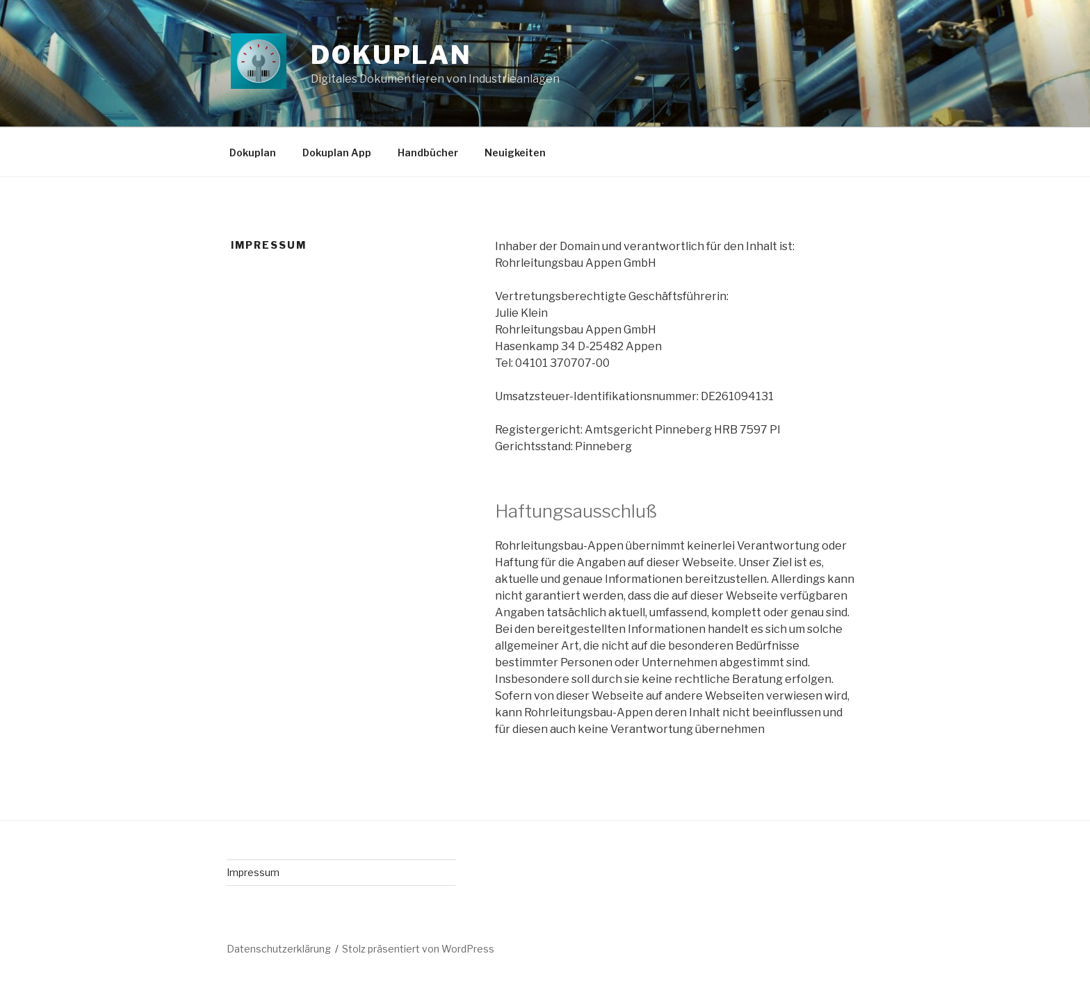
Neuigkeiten (515, 152)
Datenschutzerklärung (279, 949)
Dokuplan (391, 55)
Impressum (253, 872)
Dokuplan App (336, 152)
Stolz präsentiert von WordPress (418, 949)
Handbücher (428, 152)
